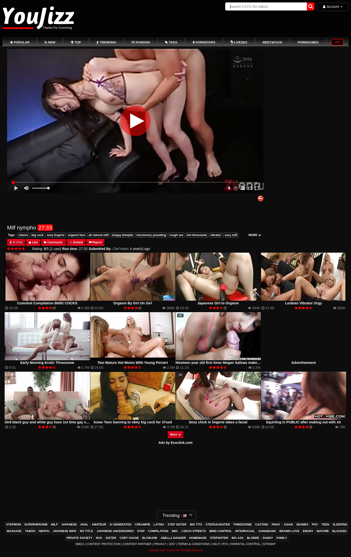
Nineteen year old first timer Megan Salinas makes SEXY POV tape (231, 363)
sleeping (339, 524)
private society (79, 538)
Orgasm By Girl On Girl (132, 303)
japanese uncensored (115, 531)
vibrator (215, 235)
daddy (268, 538)
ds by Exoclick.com (177, 443)
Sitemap (269, 544)
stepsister (219, 538)
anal (84, 524)
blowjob (149, 538)
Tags (11, 235)
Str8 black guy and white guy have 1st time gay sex (47, 422)
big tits (196, 524)
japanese (69, 524)
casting (261, 524)
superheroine (36, 524)
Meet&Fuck (273, 42)
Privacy (160, 544)
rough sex (176, 235)
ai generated (120, 524)
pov (315, 524)
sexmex (302, 524)
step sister (176, 524)
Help (216, 544)
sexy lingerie (56, 235)
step (141, 531)
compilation (158, 531)
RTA (225, 544)
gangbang (267, 531)
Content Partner (137, 544)
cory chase (129, 538)
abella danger (173, 538)
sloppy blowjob (122, 235)
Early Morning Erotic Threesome (47, 363)
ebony (308, 531)
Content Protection (104, 544)
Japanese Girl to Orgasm (218, 303)
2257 (172, 544)
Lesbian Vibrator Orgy (303, 303)
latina (159, 524)
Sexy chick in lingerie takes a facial (218, 422)
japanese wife (64, 531)
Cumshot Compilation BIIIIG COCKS (47, 303)
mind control (220, 531)
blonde (253, 538)
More (175, 434)
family (281, 538)
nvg (99, 538)
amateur (99, 524)
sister (111, 538)
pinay (276, 524)
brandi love (289, 531)
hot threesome (197, 235)
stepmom (13, 524)
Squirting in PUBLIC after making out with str (303, 422)
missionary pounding (151, 235)
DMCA (79, 544)
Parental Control (245, 544)
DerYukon (121, 249)
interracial (245, 531)
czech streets (193, 531)
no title (86, 531)
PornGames (308, 42)
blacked (339, 531)
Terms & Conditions (194, 544)
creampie (142, 524)
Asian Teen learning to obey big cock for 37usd (132, 422)
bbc (175, 531)
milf (54, 524)
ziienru (23, 235)
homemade (197, 538)
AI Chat (17, 242)
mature (323, 531)
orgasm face (76, 235)
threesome (242, 524)
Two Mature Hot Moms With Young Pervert (133, 363)
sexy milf (230, 235)
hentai (44, 531)
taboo (30, 531)
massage (14, 531)
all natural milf (98, 235)
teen (325, 524)
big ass (238, 538)
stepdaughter (218, 524)
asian (288, 524)
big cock (38, 235)
